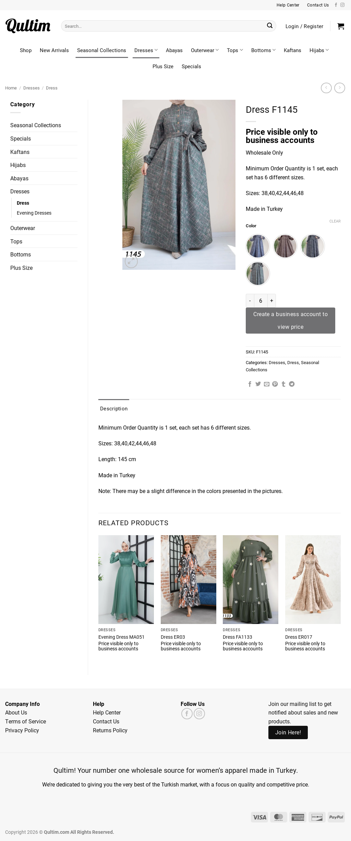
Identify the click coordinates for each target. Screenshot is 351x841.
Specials (191, 66)
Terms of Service (25, 721)
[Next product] (326, 88)
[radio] (258, 246)
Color (251, 226)
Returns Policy (110, 730)
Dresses (146, 50)
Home (11, 88)
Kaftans (292, 50)
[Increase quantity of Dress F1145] (272, 301)
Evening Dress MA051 (121, 637)
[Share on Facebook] (250, 384)
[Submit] (270, 26)
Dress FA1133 (237, 637)
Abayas (174, 50)
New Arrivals (54, 50)
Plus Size (163, 66)
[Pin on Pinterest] (275, 384)
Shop (26, 50)
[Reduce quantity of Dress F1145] (250, 301)
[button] (340, 26)
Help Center (107, 712)
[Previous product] (339, 88)
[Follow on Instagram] (342, 5)
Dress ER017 (298, 637)
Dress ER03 (173, 637)
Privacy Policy (22, 730)
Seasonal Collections (101, 50)
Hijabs (319, 50)
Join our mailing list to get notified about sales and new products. (303, 712)
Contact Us (106, 721)
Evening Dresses (34, 212)
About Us (16, 712)
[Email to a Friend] (266, 384)
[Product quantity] (261, 301)
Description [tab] (114, 408)
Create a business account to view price (290, 320)
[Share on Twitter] (258, 384)
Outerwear (205, 50)
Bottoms (263, 50)
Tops (235, 50)
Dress (52, 88)
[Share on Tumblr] (283, 384)
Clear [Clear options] (335, 221)
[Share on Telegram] (291, 384)
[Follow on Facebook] (336, 5)
